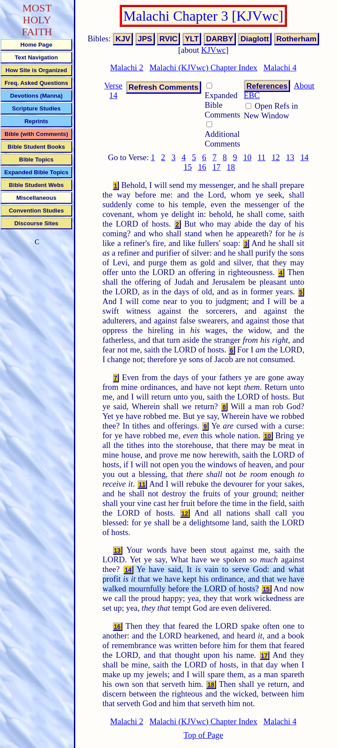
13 (290, 157)
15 (188, 167)
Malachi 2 (126, 67)
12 (276, 157)
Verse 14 (113, 90)
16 (202, 167)
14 (304, 157)
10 (247, 157)
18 (231, 167)
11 (261, 157)
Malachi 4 (280, 67)
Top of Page (203, 735)
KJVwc (213, 50)
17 (216, 167)
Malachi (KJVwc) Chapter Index (203, 67)
